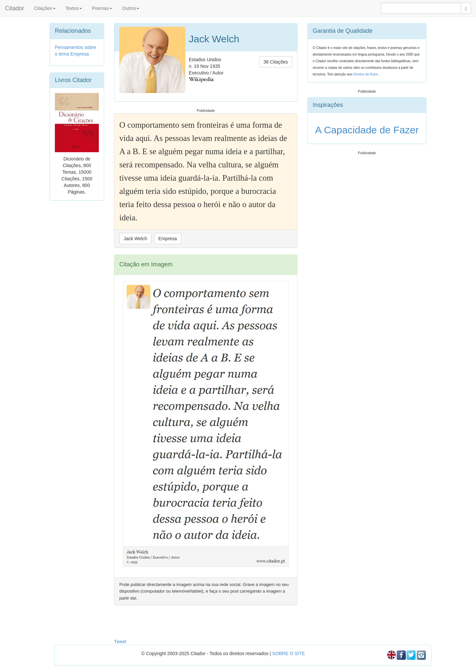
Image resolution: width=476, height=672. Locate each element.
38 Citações (275, 62)
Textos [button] (73, 8)
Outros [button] (130, 8)
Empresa (167, 238)
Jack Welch (135, 238)
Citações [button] (44, 8)
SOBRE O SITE (288, 653)
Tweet (120, 641)
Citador (14, 8)
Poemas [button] (102, 8)
